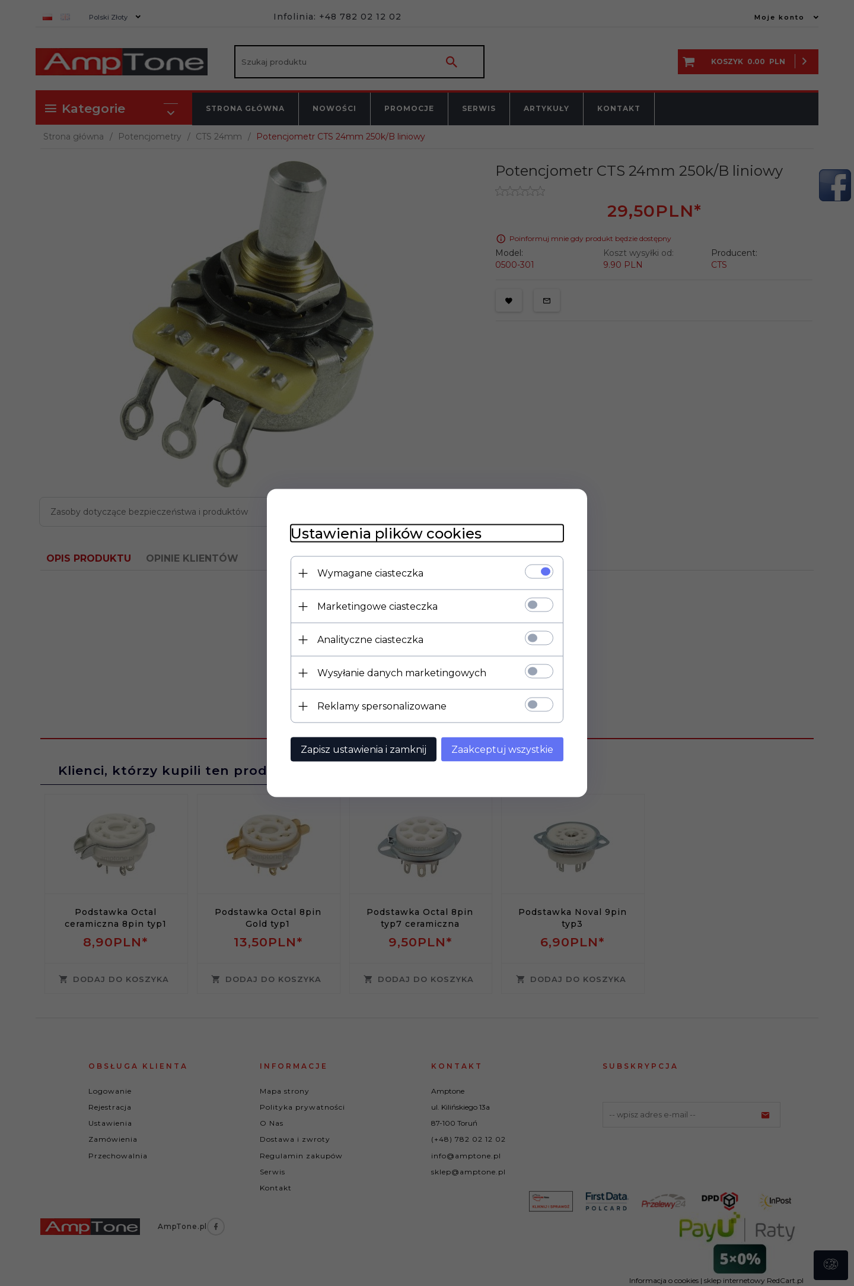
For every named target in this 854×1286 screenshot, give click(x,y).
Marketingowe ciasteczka (377, 606)
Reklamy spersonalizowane (382, 706)
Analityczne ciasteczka (370, 639)
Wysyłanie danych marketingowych (401, 673)
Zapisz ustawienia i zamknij (363, 749)
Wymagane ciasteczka (370, 573)
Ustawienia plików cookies (386, 533)
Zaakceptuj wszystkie (502, 749)
